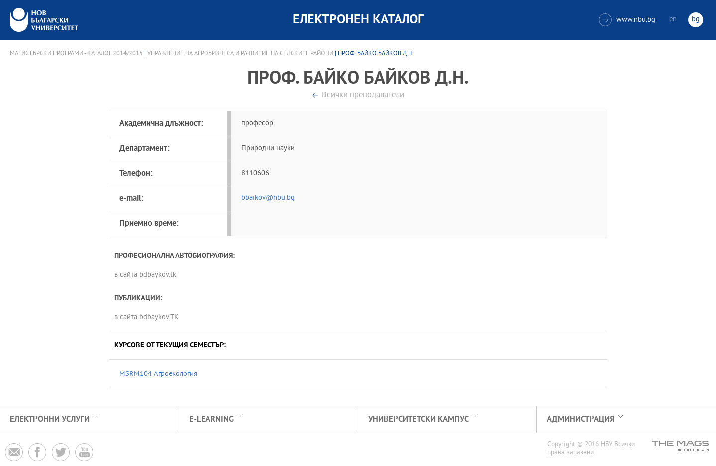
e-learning (211, 419)
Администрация (580, 419)
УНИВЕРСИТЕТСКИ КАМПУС (418, 419)
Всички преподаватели (363, 96)
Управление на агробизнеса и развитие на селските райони (240, 54)
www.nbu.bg (627, 19)
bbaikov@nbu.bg (268, 198)
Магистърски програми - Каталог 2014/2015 (76, 54)
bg (696, 19)
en (673, 19)
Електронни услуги (50, 419)
